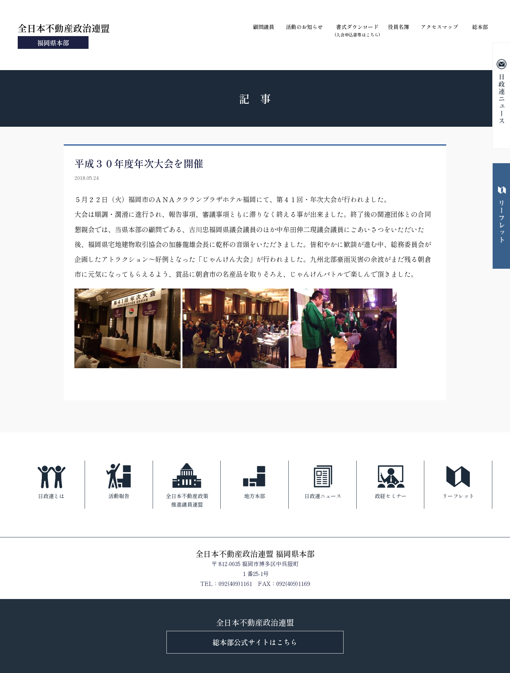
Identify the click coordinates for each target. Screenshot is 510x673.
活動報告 (119, 480)
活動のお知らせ (304, 26)
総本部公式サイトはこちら (255, 642)
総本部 (480, 26)
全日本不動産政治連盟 (64, 35)
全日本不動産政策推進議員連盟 (187, 484)
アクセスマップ (439, 26)
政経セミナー (391, 480)
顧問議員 (263, 26)
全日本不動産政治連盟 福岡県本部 (255, 553)
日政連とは (51, 480)
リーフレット (458, 480)
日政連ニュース (322, 480)
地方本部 (254, 480)
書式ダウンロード (357, 30)
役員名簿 (398, 26)
